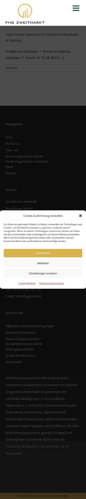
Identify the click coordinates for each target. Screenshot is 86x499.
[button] (80, 216)
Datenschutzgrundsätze (51, 283)
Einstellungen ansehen (43, 273)
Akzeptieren (43, 253)
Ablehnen (43, 263)
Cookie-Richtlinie (27, 283)
